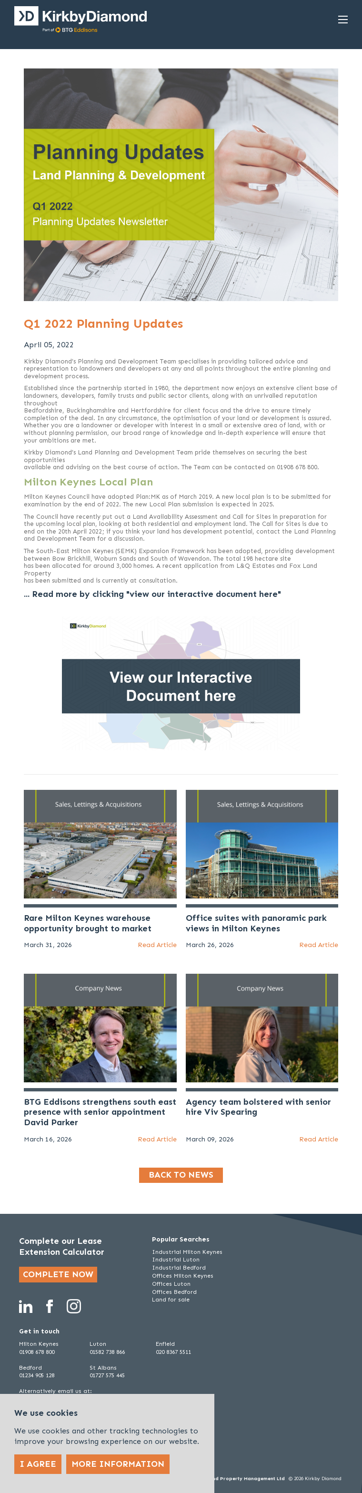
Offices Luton (171, 1284)
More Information (117, 1464)
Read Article (157, 945)
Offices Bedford (174, 1292)
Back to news (181, 1175)
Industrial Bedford (179, 1267)
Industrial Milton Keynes (187, 1252)
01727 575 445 (107, 1375)
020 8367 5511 (173, 1352)
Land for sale (171, 1299)
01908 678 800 (36, 1352)
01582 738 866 (107, 1352)
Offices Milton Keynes (182, 1275)
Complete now (58, 1274)
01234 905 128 (36, 1375)
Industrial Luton (176, 1259)
